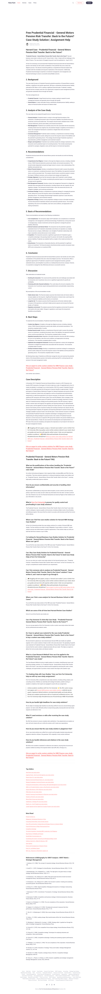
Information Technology (27, 975)
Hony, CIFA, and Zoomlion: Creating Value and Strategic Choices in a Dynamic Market (44, 824)
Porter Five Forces (44, 977)
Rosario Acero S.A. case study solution (34, 777)
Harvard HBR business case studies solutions (49, 690)
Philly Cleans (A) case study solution (34, 791)
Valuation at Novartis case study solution (35, 796)
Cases (29, 2)
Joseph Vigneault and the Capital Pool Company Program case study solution (43, 806)
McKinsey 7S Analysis (73, 978)
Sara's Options (29, 843)
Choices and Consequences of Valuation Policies (36, 845)
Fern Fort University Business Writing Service (49, 989)
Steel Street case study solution (33, 772)
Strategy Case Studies (74, 971)
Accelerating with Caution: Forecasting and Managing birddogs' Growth (41, 838)
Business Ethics (68, 972)
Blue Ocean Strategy (42, 980)
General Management (31, 974)
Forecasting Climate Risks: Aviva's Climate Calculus (37, 821)
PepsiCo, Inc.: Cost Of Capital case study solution (36, 804)
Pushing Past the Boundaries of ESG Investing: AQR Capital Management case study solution (46, 784)
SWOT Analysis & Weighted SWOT (62, 975)
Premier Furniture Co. (30, 816)
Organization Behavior (47, 972)
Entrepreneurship (76, 972)
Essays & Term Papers (49, 971)
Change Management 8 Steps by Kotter (64, 980)
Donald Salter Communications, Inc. (34, 836)
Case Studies (40, 971)
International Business (49, 975)
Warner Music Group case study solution (35, 799)
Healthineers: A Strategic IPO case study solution (36, 801)
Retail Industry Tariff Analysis (29, 978)
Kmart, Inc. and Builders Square (33, 848)
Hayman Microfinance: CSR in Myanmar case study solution (39, 789)
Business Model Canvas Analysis (44, 978)
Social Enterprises (56, 974)
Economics (38, 972)
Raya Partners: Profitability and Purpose (34, 833)
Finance (23, 974)
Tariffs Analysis (23, 977)
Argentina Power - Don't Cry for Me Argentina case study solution (40, 775)
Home (18, 2)
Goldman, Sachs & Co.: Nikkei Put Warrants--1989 (36, 841)
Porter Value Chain (77, 977)
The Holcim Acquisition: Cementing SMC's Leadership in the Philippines (41, 831)
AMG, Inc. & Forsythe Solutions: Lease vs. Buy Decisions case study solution (42, 787)
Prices (34, 2)
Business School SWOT (33, 977)
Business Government (58, 972)
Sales (33, 972)
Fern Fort (11, 3)
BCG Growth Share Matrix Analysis (59, 978)
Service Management (38, 975)
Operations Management (74, 974)
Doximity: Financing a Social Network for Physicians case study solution (41, 794)
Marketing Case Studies (26, 972)
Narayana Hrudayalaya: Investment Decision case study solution (40, 782)
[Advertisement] (50, 16)
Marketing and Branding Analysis (64, 977)
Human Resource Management (44, 974)
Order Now (80, 2)
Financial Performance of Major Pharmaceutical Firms (38, 826)
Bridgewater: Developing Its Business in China (36, 819)
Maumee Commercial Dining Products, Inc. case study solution (39, 779)
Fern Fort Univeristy (38, 502)
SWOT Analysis (58, 971)
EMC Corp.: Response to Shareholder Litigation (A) (37, 850)
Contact (89, 2)
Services (24, 2)
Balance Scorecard (32, 980)
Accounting (65, 971)
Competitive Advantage (31, 828)
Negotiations (64, 974)
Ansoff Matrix (51, 980)
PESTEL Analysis (75, 975)
